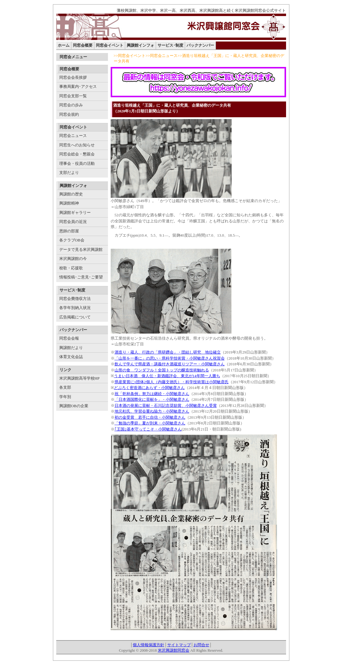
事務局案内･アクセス (78, 86)
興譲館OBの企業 (73, 406)
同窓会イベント (109, 45)
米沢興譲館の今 (73, 258)
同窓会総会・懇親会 (77, 154)
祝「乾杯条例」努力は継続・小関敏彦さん (152, 393)
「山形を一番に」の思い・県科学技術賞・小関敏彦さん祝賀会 (170, 358)
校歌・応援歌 (71, 268)
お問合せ (201, 645)
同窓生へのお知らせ (77, 145)
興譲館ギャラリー (75, 212)
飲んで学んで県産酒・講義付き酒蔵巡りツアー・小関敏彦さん (170, 364)
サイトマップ (179, 645)
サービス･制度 (170, 45)
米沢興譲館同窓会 (173, 650)
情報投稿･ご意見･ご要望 (81, 277)
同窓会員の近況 (73, 221)
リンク (65, 369)
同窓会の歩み (71, 105)
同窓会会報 (69, 338)
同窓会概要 (83, 45)
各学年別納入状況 (75, 307)
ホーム (64, 45)
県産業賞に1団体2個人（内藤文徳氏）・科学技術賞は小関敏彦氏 (172, 382)
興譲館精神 (69, 203)
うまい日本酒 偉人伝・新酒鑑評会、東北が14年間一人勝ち (167, 376)
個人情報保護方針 (148, 645)
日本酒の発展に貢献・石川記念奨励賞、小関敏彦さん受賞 (166, 405)
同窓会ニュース (73, 135)
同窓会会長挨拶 (73, 77)
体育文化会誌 (71, 356)
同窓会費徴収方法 (75, 298)
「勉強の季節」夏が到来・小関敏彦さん (150, 423)
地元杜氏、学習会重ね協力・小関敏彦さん (152, 411)
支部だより (69, 172)
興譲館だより (71, 347)
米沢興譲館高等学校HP (79, 378)
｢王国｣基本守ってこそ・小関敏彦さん (148, 429)
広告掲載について (75, 317)
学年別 (65, 396)
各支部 (65, 387)
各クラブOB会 (71, 240)
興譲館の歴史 (71, 194)
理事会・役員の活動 (77, 163)
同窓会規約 (69, 114)
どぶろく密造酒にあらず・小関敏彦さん (149, 387)
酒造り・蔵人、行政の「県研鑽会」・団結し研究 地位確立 (168, 352)
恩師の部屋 (69, 231)
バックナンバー (200, 45)
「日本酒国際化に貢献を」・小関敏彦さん (152, 399)
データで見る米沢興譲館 (81, 249)
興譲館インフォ (140, 45)
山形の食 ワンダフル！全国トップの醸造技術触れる (162, 370)
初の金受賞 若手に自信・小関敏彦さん (150, 417)
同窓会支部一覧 (73, 96)
